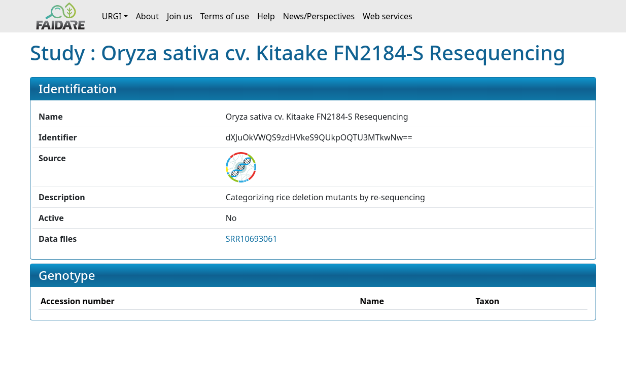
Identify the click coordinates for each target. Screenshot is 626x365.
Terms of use (224, 16)
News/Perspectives (319, 16)
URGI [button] (112, 16)
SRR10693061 (251, 238)
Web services (387, 16)
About (147, 16)
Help (266, 16)
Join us (179, 16)
